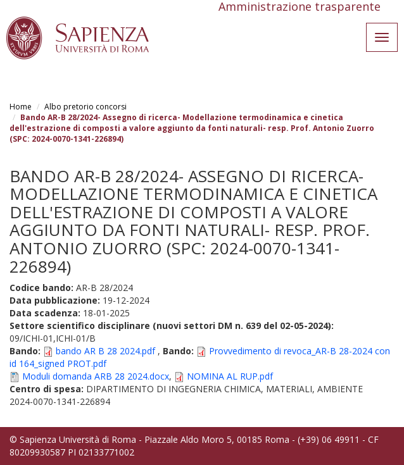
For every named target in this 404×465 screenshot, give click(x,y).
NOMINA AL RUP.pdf (230, 376)
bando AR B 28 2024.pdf (105, 351)
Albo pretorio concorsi (85, 106)
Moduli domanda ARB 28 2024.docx (95, 376)
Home (20, 106)
